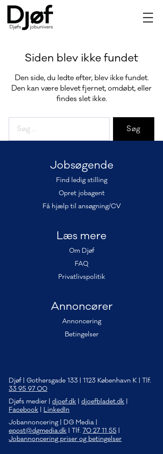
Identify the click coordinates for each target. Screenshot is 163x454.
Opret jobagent (82, 193)
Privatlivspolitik (81, 277)
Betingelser (82, 334)
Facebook (23, 410)
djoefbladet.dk (102, 401)
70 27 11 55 (99, 431)
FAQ (81, 264)
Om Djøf (81, 251)
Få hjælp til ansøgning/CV (82, 206)
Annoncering (81, 321)
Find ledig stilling (81, 180)
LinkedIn (56, 410)
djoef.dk (64, 401)
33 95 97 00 (28, 389)
